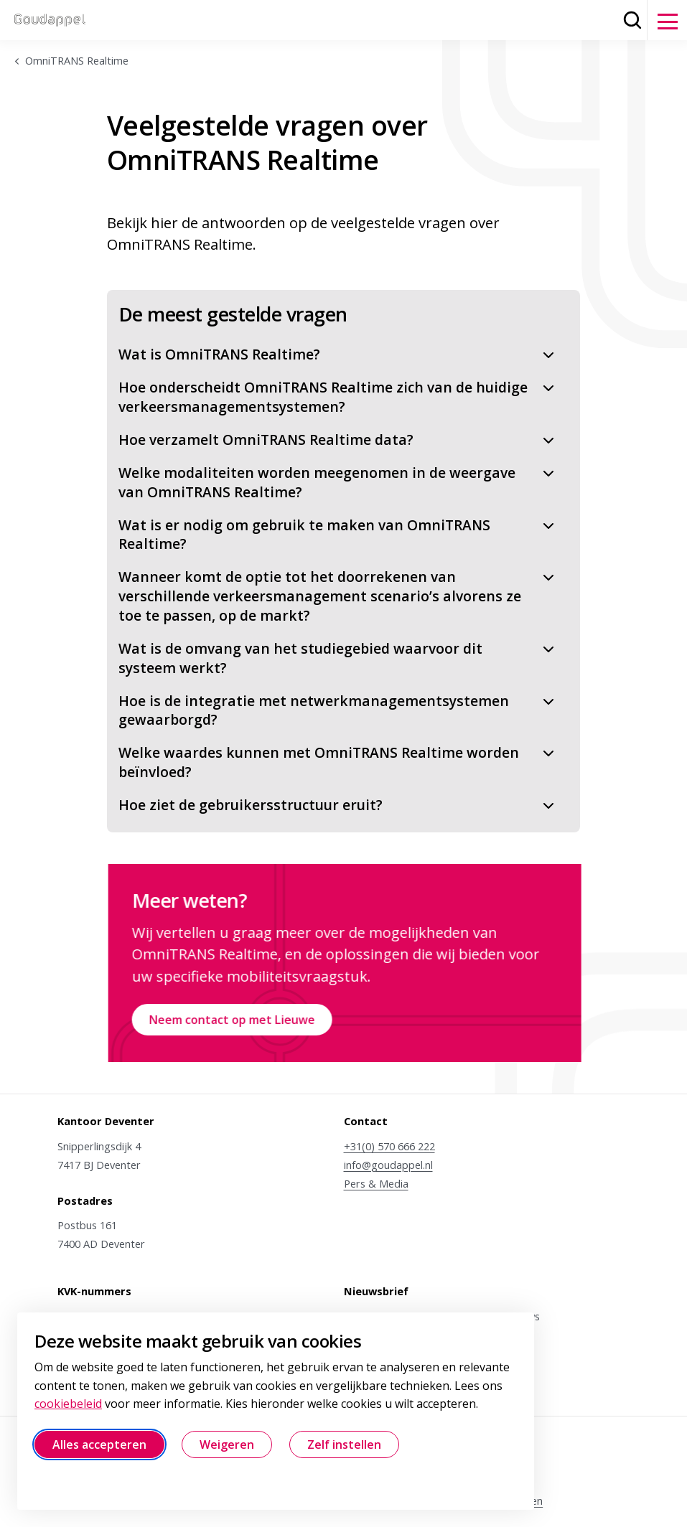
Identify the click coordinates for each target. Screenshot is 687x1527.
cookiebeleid (68, 1403)
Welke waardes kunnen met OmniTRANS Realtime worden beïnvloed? (337, 762)
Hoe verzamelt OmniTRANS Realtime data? (337, 439)
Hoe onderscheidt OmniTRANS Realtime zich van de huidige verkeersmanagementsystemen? (337, 396)
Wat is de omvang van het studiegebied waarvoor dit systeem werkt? (337, 658)
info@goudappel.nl (388, 1164)
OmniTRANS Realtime (76, 60)
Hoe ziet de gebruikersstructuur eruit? (337, 804)
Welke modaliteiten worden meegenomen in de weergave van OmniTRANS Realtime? (337, 482)
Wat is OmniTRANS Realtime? (337, 354)
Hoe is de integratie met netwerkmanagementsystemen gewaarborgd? (337, 710)
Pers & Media (376, 1183)
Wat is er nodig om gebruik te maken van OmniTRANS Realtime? (337, 534)
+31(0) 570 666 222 (389, 1146)
